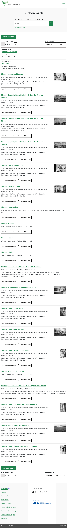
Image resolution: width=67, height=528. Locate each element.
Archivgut (18, 19)
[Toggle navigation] (63, 4)
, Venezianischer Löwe (12, 371)
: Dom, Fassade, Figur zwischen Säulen (19, 446)
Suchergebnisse (7, 41)
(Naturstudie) (9, 207)
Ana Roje (5, 63)
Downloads (4, 496)
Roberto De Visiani (9, 52)
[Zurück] (3, 44)
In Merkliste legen (26, 89)
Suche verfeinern (9, 36)
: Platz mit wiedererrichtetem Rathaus (19, 287)
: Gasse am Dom (10, 186)
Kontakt (3, 492)
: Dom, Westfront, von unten (15, 350)
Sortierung (49, 41)
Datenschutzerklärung (8, 511)
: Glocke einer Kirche (12, 165)
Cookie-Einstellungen (8, 514)
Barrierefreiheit (6, 503)
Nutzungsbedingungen (8, 507)
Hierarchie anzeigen (10, 89)
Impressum (4, 518)
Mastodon (4, 489)
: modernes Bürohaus (12, 74)
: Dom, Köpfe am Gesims (13, 329)
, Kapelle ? (8, 223)
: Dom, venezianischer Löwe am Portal (19, 404)
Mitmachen (5, 499)
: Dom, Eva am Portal (12, 308)
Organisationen (39, 19)
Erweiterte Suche (20, 27)
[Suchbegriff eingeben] (31, 23)
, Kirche (7, 252)
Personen (28, 19)
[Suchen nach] (51, 23)
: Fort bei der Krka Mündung (15, 425)
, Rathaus (7, 238)
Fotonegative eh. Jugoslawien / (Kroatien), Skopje (23, 385)
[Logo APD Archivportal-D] (12, 4)
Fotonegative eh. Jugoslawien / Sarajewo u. (21, 266)
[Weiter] (15, 44)
